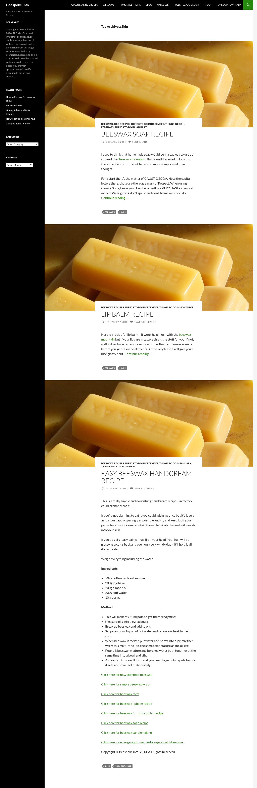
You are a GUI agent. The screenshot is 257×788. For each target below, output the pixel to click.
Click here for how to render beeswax (126, 674)
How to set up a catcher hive (20, 118)
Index (208, 4)
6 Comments (139, 141)
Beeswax (107, 123)
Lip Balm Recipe (127, 314)
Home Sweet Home (130, 4)
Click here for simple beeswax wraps (126, 684)
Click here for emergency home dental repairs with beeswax (142, 742)
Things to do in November (176, 307)
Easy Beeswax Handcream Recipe (146, 477)
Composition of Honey (18, 123)
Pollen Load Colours (187, 4)
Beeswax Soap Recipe (137, 134)
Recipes (125, 123)
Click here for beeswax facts (120, 694)
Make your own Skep (228, 4)
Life (116, 123)
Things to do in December (147, 123)
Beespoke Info (17, 5)
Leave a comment (145, 321)
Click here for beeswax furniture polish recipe (132, 713)
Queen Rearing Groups (84, 4)
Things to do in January (131, 127)
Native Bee (162, 4)
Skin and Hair (123, 766)
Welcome (108, 4)
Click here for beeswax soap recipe (124, 723)
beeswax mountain (132, 159)
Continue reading (115, 198)
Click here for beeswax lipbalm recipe (126, 703)
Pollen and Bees (14, 105)
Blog (149, 4)
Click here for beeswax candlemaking (126, 732)
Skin (122, 212)
